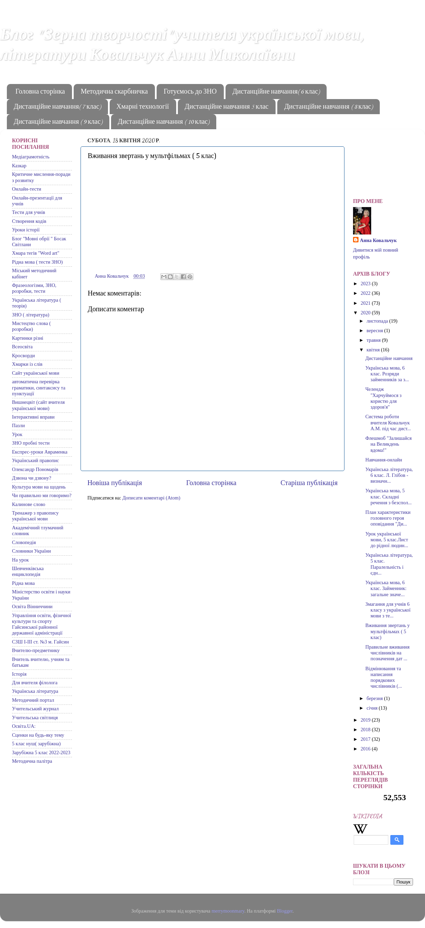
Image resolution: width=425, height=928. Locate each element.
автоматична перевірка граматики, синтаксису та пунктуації (38, 387)
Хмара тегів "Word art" (35, 253)
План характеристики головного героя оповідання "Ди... (388, 518)
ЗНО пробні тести (31, 443)
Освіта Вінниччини (32, 606)
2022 (366, 293)
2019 (366, 720)
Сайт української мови (35, 373)
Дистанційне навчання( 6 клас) (275, 92)
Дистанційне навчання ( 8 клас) (328, 107)
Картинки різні (27, 338)
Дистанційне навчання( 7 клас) (57, 107)
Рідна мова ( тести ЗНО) (37, 262)
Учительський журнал (35, 708)
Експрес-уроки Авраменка (40, 452)
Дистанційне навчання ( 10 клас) (163, 122)
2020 (366, 312)
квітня (374, 349)
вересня (375, 330)
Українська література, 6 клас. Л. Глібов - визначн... (389, 475)
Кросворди (23, 355)
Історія (19, 674)
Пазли (18, 425)
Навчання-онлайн (383, 459)
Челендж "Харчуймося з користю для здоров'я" (383, 398)
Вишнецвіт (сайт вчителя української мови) (38, 405)
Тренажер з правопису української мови (35, 515)
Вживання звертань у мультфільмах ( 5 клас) (387, 631)
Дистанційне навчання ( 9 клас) (58, 122)
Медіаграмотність (30, 156)
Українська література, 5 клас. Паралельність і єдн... (389, 564)
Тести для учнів (28, 212)
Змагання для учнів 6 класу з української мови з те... (388, 610)
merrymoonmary (227, 911)
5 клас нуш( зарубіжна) (36, 743)
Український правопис (35, 460)
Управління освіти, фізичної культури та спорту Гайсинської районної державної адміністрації (41, 624)
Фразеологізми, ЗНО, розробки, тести (34, 288)
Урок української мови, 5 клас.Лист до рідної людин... (386, 540)
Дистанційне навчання (389, 358)
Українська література (35, 691)
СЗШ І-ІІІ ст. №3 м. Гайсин (40, 641)
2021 (366, 303)
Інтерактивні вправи (33, 417)
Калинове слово (28, 504)
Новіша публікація (114, 482)
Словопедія (24, 542)
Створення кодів (29, 221)
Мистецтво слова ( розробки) (31, 326)
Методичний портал (33, 700)
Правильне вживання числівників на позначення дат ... (387, 653)
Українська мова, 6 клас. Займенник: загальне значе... (385, 588)
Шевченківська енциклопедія (28, 571)
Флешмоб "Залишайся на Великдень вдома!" (388, 444)
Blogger (285, 911)
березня (375, 698)
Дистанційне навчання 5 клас (227, 107)
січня (373, 708)
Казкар (19, 165)
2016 (366, 748)
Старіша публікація (309, 482)
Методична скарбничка (114, 92)
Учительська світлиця (35, 717)
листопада (378, 321)
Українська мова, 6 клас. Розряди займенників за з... (387, 374)
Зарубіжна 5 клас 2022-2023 (41, 752)
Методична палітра (32, 761)
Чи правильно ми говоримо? (41, 495)
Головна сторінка (40, 92)
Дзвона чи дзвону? (31, 478)
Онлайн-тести (26, 189)
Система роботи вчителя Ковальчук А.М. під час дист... (388, 422)
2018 (366, 729)
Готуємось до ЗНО (190, 92)
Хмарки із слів (27, 364)
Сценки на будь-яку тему (38, 735)
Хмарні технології (143, 107)
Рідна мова (23, 583)
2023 (366, 283)
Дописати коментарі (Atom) (151, 498)
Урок (17, 434)
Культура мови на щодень (39, 487)
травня (374, 340)
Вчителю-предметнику (36, 650)
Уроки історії (25, 229)
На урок (20, 560)
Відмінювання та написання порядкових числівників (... (383, 677)
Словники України (31, 551)
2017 (366, 739)
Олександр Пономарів (35, 469)
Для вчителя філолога (35, 682)
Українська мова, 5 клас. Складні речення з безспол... (388, 496)
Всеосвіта (22, 346)
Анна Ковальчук (378, 240)
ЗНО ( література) (30, 314)
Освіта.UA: (24, 726)
